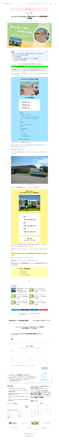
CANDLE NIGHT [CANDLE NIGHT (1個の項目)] (32, 386)
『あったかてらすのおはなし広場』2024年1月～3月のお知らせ (28, 53)
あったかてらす (26, 313)
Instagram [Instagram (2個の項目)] (36, 386)
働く (35, 3)
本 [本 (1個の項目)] (49, 394)
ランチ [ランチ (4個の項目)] (36, 390)
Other (51, 3)
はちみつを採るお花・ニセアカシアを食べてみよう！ (17, 388)
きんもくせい (21, 313)
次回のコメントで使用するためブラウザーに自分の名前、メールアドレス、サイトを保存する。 (23, 365)
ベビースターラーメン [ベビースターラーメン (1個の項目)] (45, 389)
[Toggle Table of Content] (46, 52)
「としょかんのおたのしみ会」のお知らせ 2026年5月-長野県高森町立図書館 (18, 391)
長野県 (36, 313)
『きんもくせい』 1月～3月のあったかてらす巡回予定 (25, 58)
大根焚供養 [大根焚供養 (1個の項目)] (45, 392)
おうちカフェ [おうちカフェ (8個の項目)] (45, 386)
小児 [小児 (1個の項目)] (47, 392)
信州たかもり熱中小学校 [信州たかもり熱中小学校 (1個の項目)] (33, 392)
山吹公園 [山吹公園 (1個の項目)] (43, 394)
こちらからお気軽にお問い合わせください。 (15, 380)
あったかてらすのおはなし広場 (20, 55)
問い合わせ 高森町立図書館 (20, 59)
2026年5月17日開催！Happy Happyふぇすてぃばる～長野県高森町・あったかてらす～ (18, 394)
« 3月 (32, 416)
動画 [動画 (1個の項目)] (40, 392)
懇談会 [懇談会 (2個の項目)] (48, 394)
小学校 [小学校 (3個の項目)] (49, 392)
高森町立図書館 (27, 268)
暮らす (38, 3)
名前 (12, 358)
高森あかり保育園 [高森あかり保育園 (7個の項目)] (38, 397)
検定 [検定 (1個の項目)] (50, 394)
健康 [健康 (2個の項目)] (37, 392)
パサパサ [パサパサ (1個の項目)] (42, 389)
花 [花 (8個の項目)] (37, 395)
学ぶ (32, 3)
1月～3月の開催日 (17, 56)
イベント (47, 3)
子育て (42, 3)
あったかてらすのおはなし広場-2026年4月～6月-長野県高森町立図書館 (18, 400)
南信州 (38, 313)
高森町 (34, 313)
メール (31, 358)
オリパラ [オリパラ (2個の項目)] (32, 389)
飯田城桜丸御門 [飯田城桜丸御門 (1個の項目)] (32, 397)
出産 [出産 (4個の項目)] (39, 392)
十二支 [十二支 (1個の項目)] (42, 392)
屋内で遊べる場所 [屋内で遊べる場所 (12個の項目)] (36, 394)
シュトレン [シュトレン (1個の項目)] (35, 389)
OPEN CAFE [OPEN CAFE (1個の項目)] (39, 386)
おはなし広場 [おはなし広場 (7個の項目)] (34, 388)
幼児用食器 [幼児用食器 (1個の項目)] (45, 394)
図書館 (32, 313)
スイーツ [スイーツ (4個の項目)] (38, 389)
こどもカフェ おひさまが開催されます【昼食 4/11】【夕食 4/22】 (18, 397)
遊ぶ (29, 3)
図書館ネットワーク (25, 314)
